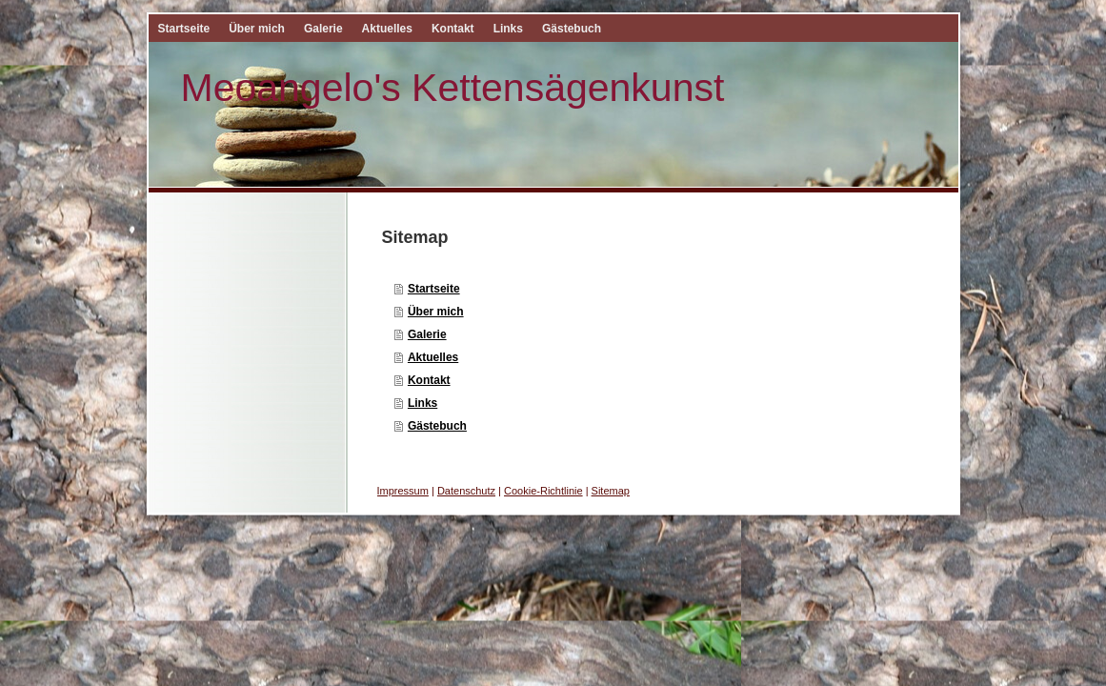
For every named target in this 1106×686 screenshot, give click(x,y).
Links (422, 403)
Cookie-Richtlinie (543, 490)
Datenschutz (466, 490)
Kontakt (429, 380)
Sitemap (611, 490)
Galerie (427, 334)
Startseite (434, 288)
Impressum (403, 490)
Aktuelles (433, 357)
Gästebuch (437, 426)
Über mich (436, 311)
